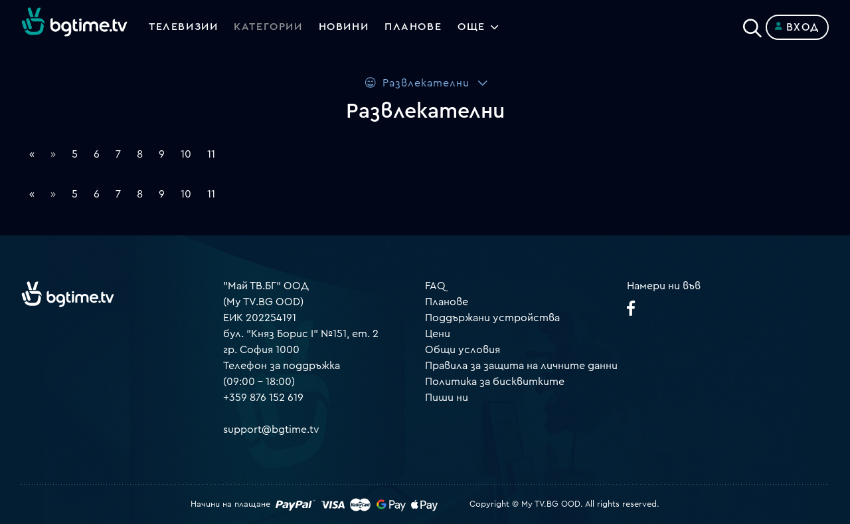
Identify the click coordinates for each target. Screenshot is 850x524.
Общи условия (462, 349)
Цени (437, 333)
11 (211, 154)
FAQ (435, 286)
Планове (446, 302)
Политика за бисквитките (494, 381)
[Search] (752, 25)
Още (472, 27)
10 (186, 154)
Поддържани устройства (492, 318)
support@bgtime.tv (271, 429)
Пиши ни (446, 397)
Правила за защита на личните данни (521, 365)
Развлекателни (416, 82)
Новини (344, 27)
